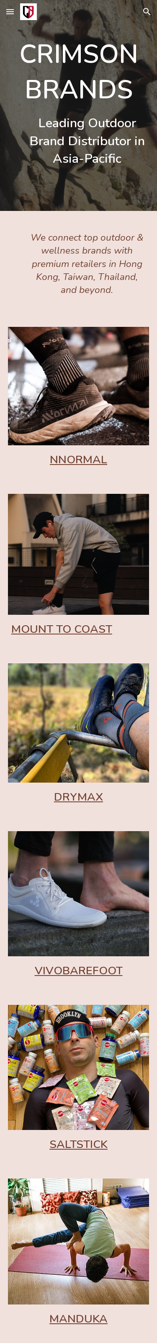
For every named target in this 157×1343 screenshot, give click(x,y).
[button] (10, 11)
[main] (78, 105)
